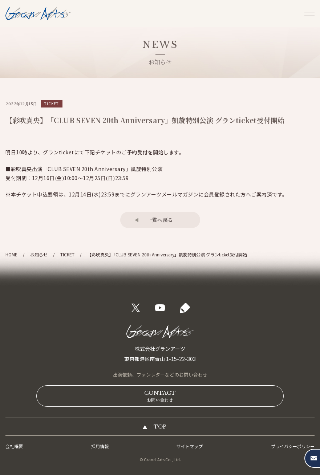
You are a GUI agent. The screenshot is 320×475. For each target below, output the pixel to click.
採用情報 (100, 446)
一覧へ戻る (160, 219)
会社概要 (14, 446)
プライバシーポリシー (293, 446)
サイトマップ (190, 446)
